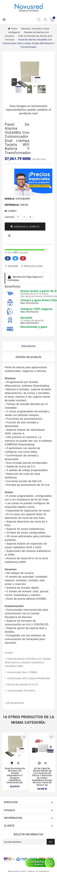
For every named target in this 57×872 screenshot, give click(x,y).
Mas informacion (30, 303)
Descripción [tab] (28, 346)
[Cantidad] (18, 217)
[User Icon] (45, 19)
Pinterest (23, 258)
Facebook (8, 258)
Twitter (15, 258)
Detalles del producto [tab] (28, 357)
